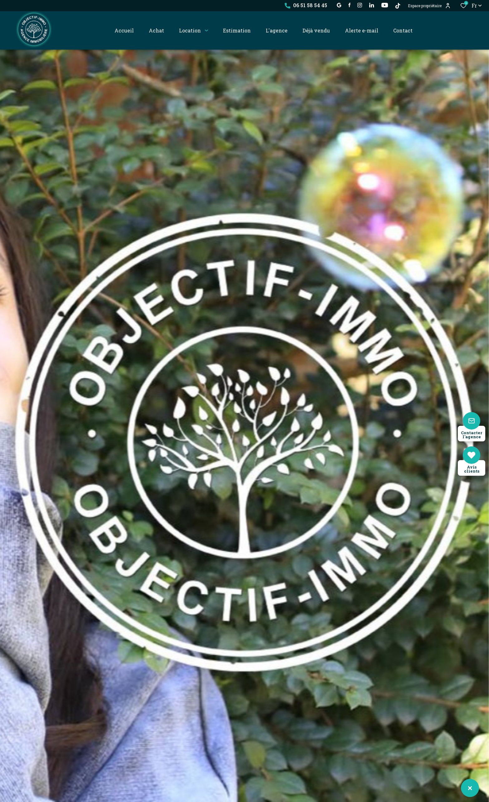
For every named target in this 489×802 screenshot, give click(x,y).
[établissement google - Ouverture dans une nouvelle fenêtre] (339, 5)
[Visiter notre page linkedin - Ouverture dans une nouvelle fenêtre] (371, 5)
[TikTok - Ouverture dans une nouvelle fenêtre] (398, 6)
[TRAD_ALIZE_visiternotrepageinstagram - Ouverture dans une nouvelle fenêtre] (359, 5)
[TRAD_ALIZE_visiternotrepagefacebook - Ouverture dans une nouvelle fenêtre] (349, 5)
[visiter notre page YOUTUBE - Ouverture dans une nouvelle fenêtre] (384, 5)
